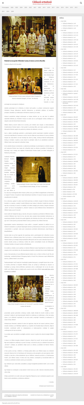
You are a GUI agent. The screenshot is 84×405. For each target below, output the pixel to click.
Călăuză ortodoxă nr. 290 (69, 306)
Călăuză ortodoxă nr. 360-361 (70, 177)
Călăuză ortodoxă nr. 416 (69, 77)
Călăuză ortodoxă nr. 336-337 (70, 222)
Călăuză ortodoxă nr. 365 (69, 168)
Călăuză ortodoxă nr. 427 (69, 58)
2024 (21, 7)
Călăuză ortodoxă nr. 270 (69, 336)
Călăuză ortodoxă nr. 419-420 (70, 72)
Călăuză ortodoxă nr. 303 (69, 278)
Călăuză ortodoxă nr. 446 (69, 28)
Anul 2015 (63, 240)
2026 (12, 7)
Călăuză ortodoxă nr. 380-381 (70, 140)
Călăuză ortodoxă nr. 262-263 (70, 352)
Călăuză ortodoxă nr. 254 (69, 364)
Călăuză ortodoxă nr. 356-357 (70, 184)
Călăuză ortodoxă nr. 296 (69, 294)
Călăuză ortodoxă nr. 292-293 (70, 301)
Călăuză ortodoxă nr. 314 (69, 257)
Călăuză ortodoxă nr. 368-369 (70, 161)
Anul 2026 (63, 21)
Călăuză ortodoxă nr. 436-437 (70, 44)
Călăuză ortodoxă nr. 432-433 (70, 51)
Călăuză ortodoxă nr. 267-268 (70, 345)
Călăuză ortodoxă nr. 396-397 (70, 117)
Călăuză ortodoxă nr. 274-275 (70, 334)
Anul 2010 (63, 348)
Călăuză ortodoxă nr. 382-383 (70, 138)
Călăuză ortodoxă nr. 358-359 (70, 180)
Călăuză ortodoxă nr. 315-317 (70, 254)
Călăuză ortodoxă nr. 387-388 (70, 129)
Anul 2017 (63, 198)
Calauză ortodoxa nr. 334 (69, 226)
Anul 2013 (63, 282)
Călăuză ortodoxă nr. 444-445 (70, 33)
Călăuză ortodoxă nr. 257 (69, 362)
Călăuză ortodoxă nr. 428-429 (70, 56)
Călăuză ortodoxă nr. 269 (69, 341)
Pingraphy (4, 403)
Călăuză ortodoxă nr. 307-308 (70, 268)
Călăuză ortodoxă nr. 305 (69, 273)
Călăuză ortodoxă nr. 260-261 (70, 359)
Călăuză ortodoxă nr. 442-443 (70, 35)
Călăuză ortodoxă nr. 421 (69, 70)
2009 (12, 11)
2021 (35, 7)
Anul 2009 (63, 366)
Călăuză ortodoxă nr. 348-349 (70, 201)
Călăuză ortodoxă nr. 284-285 (70, 315)
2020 (39, 7)
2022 (30, 7)
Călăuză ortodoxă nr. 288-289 (70, 310)
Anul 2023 (63, 68)
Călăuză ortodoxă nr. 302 (69, 280)
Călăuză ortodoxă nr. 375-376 (70, 147)
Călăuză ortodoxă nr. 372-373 (70, 154)
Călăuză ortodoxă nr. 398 (69, 112)
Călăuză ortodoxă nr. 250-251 (70, 371)
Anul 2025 (63, 30)
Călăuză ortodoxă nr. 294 (69, 299)
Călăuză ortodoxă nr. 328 (69, 236)
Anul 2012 (63, 308)
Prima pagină (5, 7)
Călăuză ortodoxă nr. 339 (69, 215)
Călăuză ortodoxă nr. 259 (69, 355)
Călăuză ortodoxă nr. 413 (69, 81)
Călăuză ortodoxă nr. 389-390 (70, 126)
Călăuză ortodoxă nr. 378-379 (70, 143)
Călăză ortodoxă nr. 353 (69, 191)
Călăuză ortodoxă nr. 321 (69, 247)
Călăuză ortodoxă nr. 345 (69, 205)
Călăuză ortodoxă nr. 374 (69, 150)
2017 (53, 7)
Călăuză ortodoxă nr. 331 (69, 231)
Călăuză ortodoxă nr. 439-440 (70, 40)
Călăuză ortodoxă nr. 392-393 (70, 122)
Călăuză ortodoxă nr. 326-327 (70, 238)
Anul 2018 (63, 175)
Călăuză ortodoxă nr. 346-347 (70, 203)
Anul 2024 (63, 49)
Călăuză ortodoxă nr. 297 (69, 292)
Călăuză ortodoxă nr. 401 (69, 108)
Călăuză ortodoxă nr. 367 (69, 164)
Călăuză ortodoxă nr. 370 (69, 159)
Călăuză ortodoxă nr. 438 (69, 42)
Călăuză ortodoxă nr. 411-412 (70, 84)
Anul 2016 (63, 219)
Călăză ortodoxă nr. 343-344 (70, 208)
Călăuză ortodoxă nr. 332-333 (70, 229)
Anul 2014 (63, 259)
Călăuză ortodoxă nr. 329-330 (70, 233)
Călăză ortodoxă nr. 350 (69, 196)
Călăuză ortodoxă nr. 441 (69, 37)
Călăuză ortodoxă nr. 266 (69, 343)
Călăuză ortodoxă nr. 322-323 (70, 245)
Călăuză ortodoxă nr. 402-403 (70, 105)
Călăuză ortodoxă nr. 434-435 (70, 47)
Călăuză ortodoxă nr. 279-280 (70, 324)
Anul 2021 (63, 115)
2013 (71, 7)
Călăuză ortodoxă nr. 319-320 (70, 250)
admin (20, 64)
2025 (16, 7)
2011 (3, 11)
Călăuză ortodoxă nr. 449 (69, 23)
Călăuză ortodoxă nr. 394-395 (70, 119)
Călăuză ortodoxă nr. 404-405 (70, 99)
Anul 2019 (63, 152)
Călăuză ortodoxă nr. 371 (69, 157)
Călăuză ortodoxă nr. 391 (69, 124)
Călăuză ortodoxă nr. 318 (69, 252)
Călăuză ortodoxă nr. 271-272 (70, 338)
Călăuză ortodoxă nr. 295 (69, 296)
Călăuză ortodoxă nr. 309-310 (70, 266)
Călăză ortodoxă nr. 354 (69, 189)
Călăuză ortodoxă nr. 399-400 (70, 110)
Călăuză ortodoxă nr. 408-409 (70, 91)
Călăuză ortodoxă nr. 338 (69, 217)
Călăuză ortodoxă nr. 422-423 (70, 65)
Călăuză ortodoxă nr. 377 (69, 145)
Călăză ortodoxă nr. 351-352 (70, 194)
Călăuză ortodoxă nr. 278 (69, 327)
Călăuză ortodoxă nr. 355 (69, 187)
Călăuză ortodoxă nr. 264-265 (70, 350)
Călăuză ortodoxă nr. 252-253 (70, 369)
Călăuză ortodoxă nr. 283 (69, 317)
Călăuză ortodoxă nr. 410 (69, 86)
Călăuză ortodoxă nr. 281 (69, 322)
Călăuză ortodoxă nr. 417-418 (70, 75)
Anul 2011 (63, 329)
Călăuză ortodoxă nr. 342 (69, 210)
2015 (62, 7)
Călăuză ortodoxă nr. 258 (69, 357)
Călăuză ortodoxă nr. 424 (69, 63)
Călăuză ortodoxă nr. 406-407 (70, 97)
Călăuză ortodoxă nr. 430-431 (70, 54)
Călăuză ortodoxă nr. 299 (69, 287)
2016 (58, 7)
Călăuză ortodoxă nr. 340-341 (70, 212)
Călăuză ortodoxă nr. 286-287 (70, 313)
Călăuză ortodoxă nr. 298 (69, 289)
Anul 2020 (63, 133)
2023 (26, 7)
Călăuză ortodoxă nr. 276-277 (70, 331)
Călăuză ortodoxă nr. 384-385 (70, 136)
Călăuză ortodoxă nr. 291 (69, 303)
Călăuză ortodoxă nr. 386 (69, 131)
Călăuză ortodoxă (42, 2)
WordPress (17, 403)
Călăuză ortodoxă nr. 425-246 (70, 61)
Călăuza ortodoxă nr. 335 (69, 224)
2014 (67, 7)
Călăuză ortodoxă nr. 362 (69, 173)
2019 (44, 7)
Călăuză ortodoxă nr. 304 (69, 275)
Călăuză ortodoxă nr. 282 (69, 320)
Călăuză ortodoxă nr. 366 (69, 166)
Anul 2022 (63, 88)
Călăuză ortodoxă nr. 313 (69, 261)
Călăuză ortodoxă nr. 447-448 (70, 26)
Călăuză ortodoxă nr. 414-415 (70, 79)
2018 (48, 7)
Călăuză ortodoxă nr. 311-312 (70, 264)
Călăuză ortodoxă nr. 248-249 (70, 373)
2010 (8, 11)
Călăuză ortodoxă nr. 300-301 (70, 285)
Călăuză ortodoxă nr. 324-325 (70, 243)
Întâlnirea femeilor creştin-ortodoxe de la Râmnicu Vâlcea (16, 395)
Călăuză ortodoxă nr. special (70, 182)
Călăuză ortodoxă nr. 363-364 (70, 171)
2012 (76, 7)
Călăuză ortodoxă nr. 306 (69, 271)
